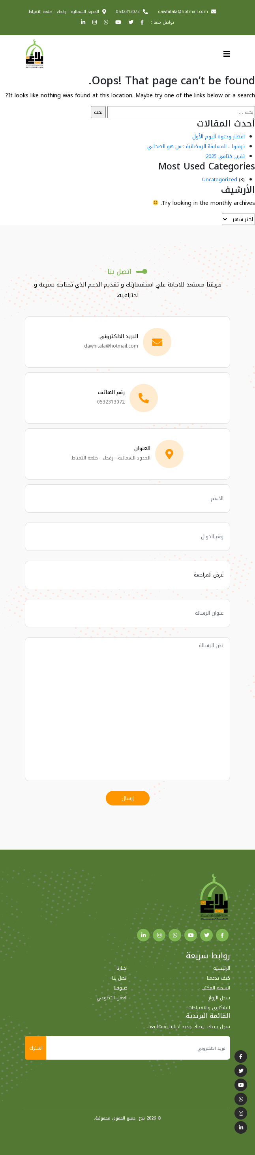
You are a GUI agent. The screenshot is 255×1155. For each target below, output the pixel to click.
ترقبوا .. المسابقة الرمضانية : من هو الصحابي (196, 146)
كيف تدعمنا (218, 978)
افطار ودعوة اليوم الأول (218, 136)
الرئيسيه (221, 968)
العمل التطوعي (112, 997)
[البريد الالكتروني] (138, 1048)
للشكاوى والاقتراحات (209, 1007)
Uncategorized (219, 179)
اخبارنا (122, 968)
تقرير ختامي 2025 (225, 156)
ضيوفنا (121, 988)
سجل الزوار (219, 997)
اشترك (36, 1048)
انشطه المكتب (215, 988)
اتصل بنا (120, 978)
